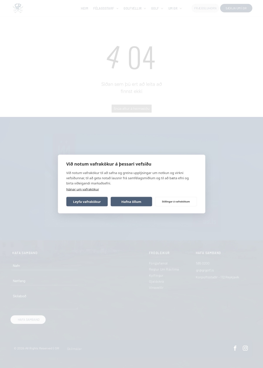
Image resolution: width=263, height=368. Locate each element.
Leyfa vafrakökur (87, 201)
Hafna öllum (131, 201)
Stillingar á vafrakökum (176, 201)
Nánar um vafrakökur (82, 189)
